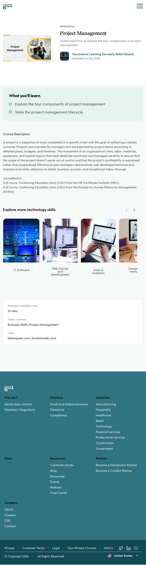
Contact (10, 526)
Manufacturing (106, 405)
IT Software (21, 270)
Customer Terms (33, 548)
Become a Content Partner (114, 471)
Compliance (58, 416)
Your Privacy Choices (81, 548)
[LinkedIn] (130, 548)
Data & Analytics (98, 272)
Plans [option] (8, 459)
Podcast (55, 488)
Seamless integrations (19, 410)
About (8, 510)
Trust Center (58, 493)
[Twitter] (123, 548)
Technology (104, 427)
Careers (10, 515)
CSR (7, 521)
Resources (57, 477)
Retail (100, 421)
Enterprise (57, 410)
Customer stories (62, 466)
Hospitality (103, 410)
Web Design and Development (60, 271)
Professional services (110, 438)
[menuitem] (27, 407)
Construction (105, 443)
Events (54, 482)
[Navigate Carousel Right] (134, 210)
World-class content (18, 405)
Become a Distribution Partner (116, 466)
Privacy (9, 548)
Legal (56, 548)
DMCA (108, 548)
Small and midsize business (69, 405)
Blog (53, 471)
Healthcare (103, 416)
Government (104, 449)
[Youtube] (138, 548)
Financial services (108, 432)
